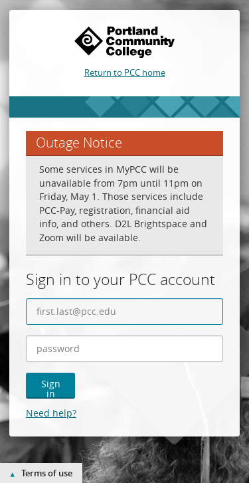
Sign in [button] (50, 388)
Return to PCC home (124, 72)
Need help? (51, 413)
